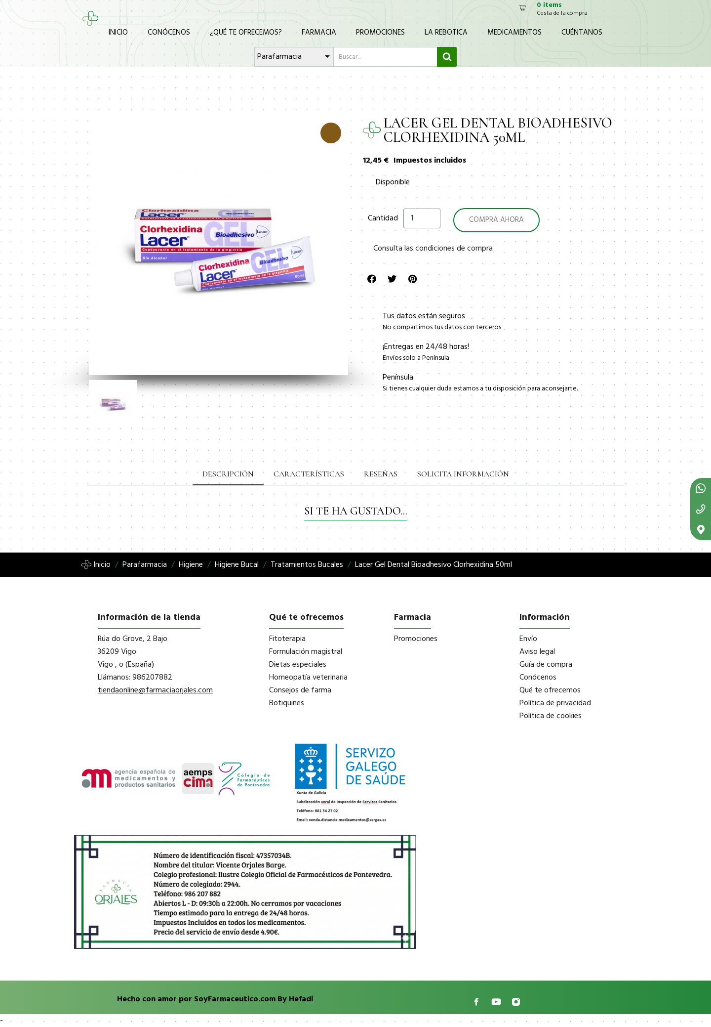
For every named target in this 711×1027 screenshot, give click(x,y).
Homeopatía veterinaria (308, 677)
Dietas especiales (297, 664)
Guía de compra (545, 664)
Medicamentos (514, 33)
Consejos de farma (300, 690)
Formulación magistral (305, 651)
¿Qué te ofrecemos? (246, 33)
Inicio (118, 33)
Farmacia (319, 33)
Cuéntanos (581, 33)
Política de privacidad (555, 703)
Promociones (380, 33)
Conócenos (169, 33)
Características (309, 474)
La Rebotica (446, 33)
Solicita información (463, 474)
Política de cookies (550, 716)
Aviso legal (537, 651)
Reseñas (380, 474)
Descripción (228, 474)
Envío (528, 639)
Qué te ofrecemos (550, 690)
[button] (95, 246)
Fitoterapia (287, 639)
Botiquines (286, 703)
